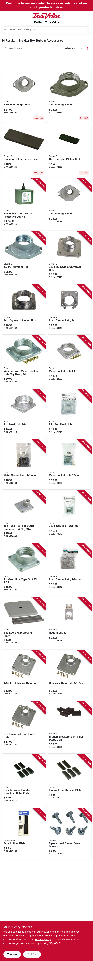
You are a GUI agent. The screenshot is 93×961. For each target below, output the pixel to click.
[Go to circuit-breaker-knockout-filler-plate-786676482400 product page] (24, 781)
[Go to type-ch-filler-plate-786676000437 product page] (69, 781)
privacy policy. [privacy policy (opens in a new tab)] (43, 939)
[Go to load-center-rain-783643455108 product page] (69, 570)
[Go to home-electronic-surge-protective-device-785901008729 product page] (24, 204)
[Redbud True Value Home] (46, 16)
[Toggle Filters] (89, 48)
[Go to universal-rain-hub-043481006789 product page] (24, 675)
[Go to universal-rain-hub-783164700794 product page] (69, 675)
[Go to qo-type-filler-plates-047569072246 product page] (69, 150)
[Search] (88, 29)
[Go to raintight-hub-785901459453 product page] (24, 257)
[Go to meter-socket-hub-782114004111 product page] (69, 362)
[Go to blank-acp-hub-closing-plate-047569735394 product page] (24, 623)
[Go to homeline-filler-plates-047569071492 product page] (24, 150)
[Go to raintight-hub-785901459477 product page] (69, 96)
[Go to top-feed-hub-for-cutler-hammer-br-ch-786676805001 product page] (24, 517)
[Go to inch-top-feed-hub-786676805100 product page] (69, 517)
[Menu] (7, 18)
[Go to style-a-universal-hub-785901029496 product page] (69, 257)
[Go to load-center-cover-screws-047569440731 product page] (69, 834)
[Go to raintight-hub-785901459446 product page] (24, 96)
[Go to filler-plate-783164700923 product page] (24, 834)
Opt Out (32, 954)
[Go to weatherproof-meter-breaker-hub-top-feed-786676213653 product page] (24, 362)
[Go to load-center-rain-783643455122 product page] (69, 309)
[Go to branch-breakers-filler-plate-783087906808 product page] (69, 727)
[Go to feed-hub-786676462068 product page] (69, 414)
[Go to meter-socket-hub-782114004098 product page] (24, 464)
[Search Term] (46, 29)
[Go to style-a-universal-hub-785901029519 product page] (24, 309)
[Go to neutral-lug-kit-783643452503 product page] (69, 623)
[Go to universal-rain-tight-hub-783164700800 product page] (24, 727)
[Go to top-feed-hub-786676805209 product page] (24, 414)
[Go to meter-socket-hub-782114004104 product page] (69, 464)
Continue (12, 954)
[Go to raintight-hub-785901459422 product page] (69, 204)
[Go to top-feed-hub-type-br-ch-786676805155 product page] (24, 570)
